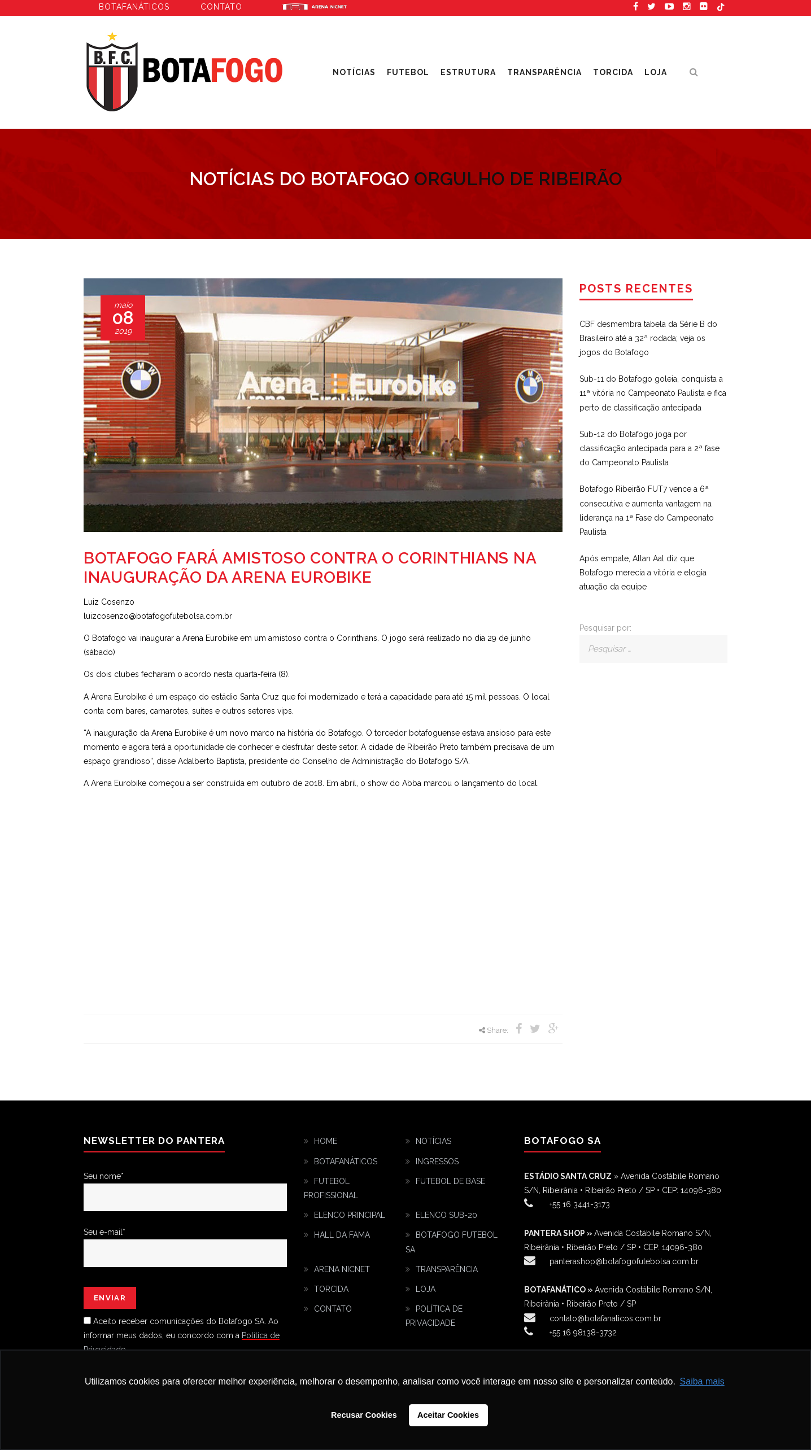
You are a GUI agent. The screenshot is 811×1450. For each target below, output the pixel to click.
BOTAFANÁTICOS (345, 1161)
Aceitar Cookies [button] (448, 1415)
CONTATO (333, 1308)
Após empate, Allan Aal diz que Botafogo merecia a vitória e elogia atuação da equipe (643, 572)
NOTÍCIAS (354, 72)
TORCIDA (613, 72)
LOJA (655, 72)
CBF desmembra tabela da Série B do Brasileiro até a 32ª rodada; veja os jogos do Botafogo (648, 338)
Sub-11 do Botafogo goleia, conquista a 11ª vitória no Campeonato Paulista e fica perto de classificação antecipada (652, 393)
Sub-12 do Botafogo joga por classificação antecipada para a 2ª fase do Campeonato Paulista (649, 448)
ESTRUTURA (468, 72)
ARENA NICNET (342, 1269)
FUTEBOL (408, 72)
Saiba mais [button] (702, 1381)
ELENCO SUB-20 (446, 1215)
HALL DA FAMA (342, 1234)
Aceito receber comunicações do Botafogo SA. (179, 1321)
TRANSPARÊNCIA (544, 72)
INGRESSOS (437, 1161)
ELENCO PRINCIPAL (349, 1215)
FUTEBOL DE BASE (450, 1181)
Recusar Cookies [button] (364, 1415)
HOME (325, 1141)
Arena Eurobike (314, 5)
